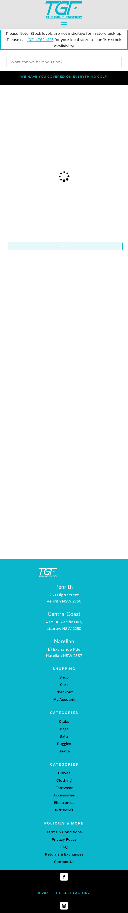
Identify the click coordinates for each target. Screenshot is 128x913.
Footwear (64, 788)
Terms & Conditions (64, 832)
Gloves (64, 773)
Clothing (64, 780)
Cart (64, 684)
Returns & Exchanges (64, 854)
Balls (64, 736)
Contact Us (64, 861)
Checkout (64, 692)
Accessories (64, 795)
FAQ (64, 847)
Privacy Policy (64, 839)
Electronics (64, 802)
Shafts (64, 751)
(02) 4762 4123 (40, 40)
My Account (64, 699)
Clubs (64, 721)
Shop (64, 677)
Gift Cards (64, 810)
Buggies (64, 744)
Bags (64, 729)
